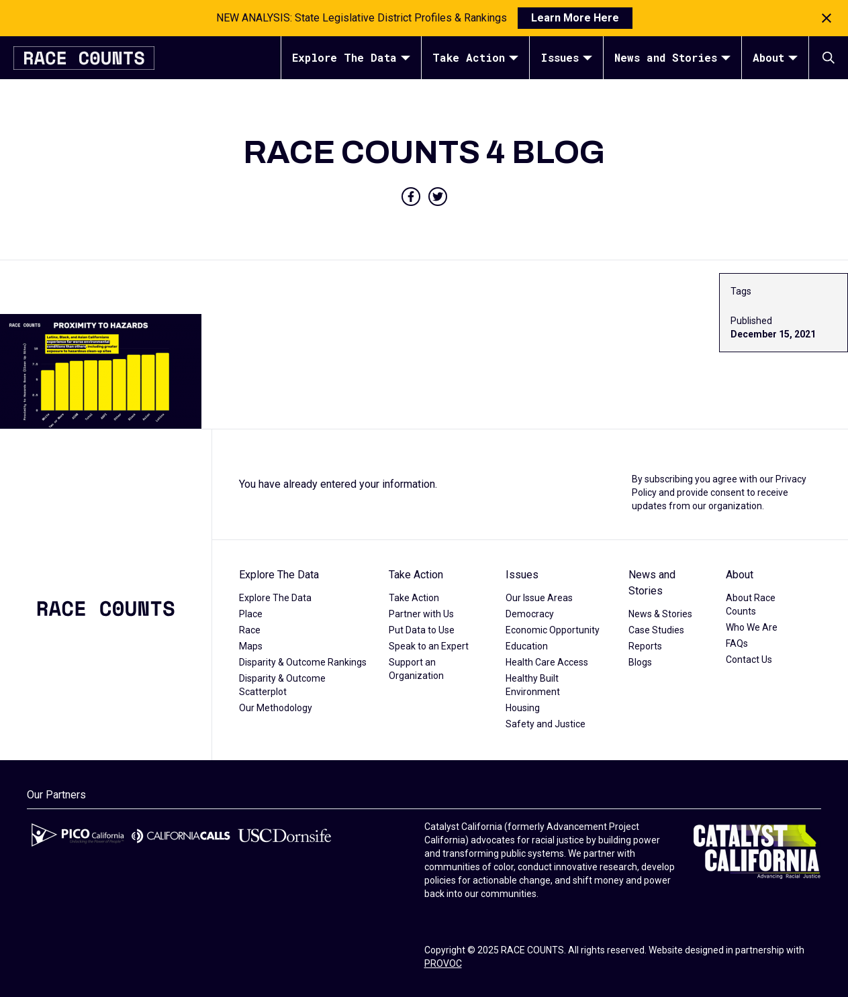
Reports (645, 646)
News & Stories (660, 614)
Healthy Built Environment (533, 685)
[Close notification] (826, 18)
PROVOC (443, 963)
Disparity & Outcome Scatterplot (282, 685)
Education (527, 646)
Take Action (475, 57)
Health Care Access (547, 662)
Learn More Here (575, 17)
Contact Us (749, 659)
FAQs (737, 643)
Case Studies (656, 630)
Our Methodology (275, 707)
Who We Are (752, 627)
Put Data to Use (422, 630)
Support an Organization (416, 669)
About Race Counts (750, 604)
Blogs (640, 662)
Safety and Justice (545, 724)
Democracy (530, 614)
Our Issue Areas (539, 597)
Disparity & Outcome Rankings (303, 662)
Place (251, 614)
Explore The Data (351, 57)
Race (250, 630)
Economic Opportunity (553, 630)
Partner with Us (421, 614)
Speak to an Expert (429, 646)
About (775, 57)
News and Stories (672, 57)
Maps (251, 646)
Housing (523, 707)
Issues (566, 57)
